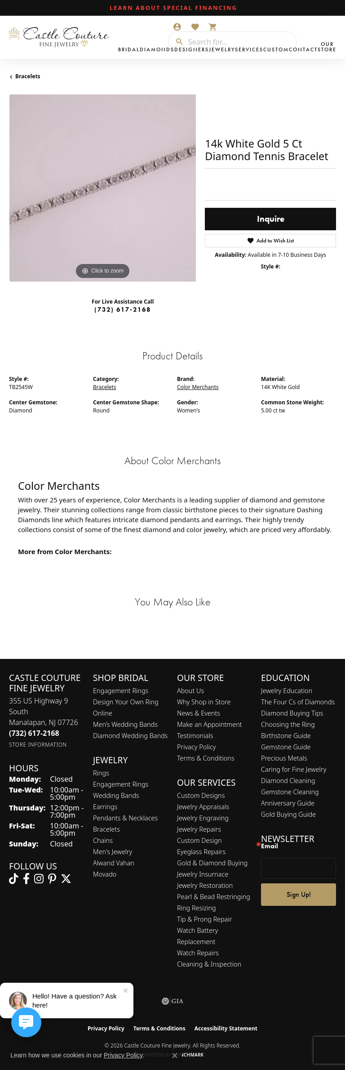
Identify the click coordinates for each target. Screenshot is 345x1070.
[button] (177, 26)
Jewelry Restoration (205, 885)
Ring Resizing (196, 908)
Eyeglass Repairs (201, 851)
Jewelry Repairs (199, 829)
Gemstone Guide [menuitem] (285, 747)
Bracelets (27, 76)
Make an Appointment (209, 724)
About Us (190, 690)
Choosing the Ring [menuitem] (288, 724)
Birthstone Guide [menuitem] (286, 735)
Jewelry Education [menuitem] (286, 690)
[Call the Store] (34, 733)
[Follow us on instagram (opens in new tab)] (39, 878)
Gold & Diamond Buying (212, 863)
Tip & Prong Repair (204, 919)
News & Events (198, 713)
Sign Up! (299, 894)
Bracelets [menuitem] (106, 829)
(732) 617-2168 (122, 309)
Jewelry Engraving (203, 818)
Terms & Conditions (205, 758)
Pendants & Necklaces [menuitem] (125, 818)
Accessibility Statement (226, 1028)
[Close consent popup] (174, 1055)
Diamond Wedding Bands (130, 735)
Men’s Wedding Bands (125, 724)
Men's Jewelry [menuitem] (112, 851)
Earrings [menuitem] (105, 806)
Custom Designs (201, 795)
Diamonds (157, 49)
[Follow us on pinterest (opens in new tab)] (52, 878)
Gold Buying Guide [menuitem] (288, 814)
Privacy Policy (196, 747)
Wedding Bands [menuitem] (116, 795)
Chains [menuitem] (103, 840)
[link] (172, 8)
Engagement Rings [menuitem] (120, 784)
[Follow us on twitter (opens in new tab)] (66, 878)
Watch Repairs (198, 953)
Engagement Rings (120, 690)
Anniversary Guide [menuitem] (287, 803)
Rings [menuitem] (101, 773)
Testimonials (195, 735)
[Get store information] (38, 744)
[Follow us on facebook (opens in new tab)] (26, 878)
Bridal (129, 49)
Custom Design (199, 840)
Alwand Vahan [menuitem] (113, 863)
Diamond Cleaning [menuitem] (288, 780)
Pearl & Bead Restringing (213, 896)
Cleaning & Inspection (209, 964)
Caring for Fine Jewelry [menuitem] (293, 769)
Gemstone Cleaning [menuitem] (290, 792)
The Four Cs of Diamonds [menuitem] (298, 702)
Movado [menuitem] (104, 874)
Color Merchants (198, 387)
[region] (102, 188)
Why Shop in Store (203, 702)
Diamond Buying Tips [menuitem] (292, 713)
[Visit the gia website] (172, 1001)
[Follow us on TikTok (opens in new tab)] (13, 878)
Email (269, 846)
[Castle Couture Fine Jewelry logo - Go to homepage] (61, 37)
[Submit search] (176, 42)
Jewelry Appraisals (203, 806)
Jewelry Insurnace (202, 874)
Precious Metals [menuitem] (284, 758)
